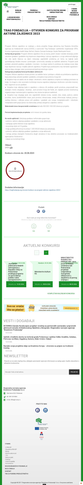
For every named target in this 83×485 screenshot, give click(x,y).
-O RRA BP (8, 447)
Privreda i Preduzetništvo (33, 11)
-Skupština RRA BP (11, 449)
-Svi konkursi (9, 464)
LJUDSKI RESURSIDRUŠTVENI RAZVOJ (13, 18)
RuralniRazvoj (18, 11)
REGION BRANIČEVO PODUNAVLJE (74, 13)
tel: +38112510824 (12, 397)
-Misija (7, 451)
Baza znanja (52, 17)
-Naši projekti (9, 458)
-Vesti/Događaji (10, 462)
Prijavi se (73, 372)
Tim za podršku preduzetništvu (51, 21)
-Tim (6, 455)
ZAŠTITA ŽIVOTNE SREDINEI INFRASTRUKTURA (56, 11)
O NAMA (74, 9)
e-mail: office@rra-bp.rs (13, 400)
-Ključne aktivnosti (10, 453)
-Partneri (7, 460)
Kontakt (51, 19)
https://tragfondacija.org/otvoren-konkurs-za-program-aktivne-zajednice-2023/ (33, 190)
